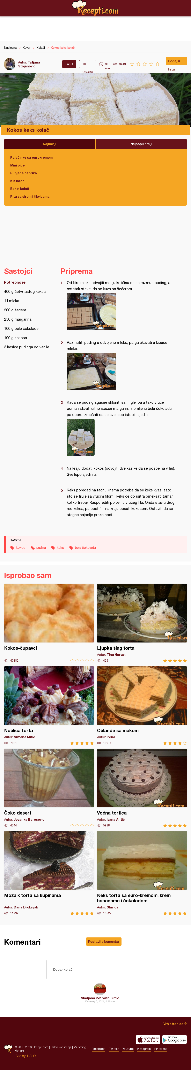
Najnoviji (49, 144)
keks (60, 547)
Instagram (144, 1049)
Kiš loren (17, 181)
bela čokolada (85, 547)
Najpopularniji (141, 144)
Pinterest (160, 1049)
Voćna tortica (142, 788)
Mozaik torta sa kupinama (49, 873)
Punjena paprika (23, 173)
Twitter (114, 1049)
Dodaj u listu (174, 62)
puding (41, 547)
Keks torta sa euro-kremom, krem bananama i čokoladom (142, 873)
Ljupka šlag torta (142, 623)
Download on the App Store (148, 1039)
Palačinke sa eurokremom (31, 157)
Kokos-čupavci (49, 623)
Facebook (98, 1049)
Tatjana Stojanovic (29, 64)
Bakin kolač (19, 189)
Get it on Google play (174, 1039)
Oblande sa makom (142, 705)
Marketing (80, 1047)
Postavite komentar (103, 941)
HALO (31, 1056)
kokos (20, 547)
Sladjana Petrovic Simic (100, 998)
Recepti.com (95, 8)
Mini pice (17, 165)
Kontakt (19, 1051)
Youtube (128, 1049)
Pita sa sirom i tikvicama (30, 196)
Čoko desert (49, 788)
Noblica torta (49, 705)
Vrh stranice (173, 1024)
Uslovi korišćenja (61, 1047)
